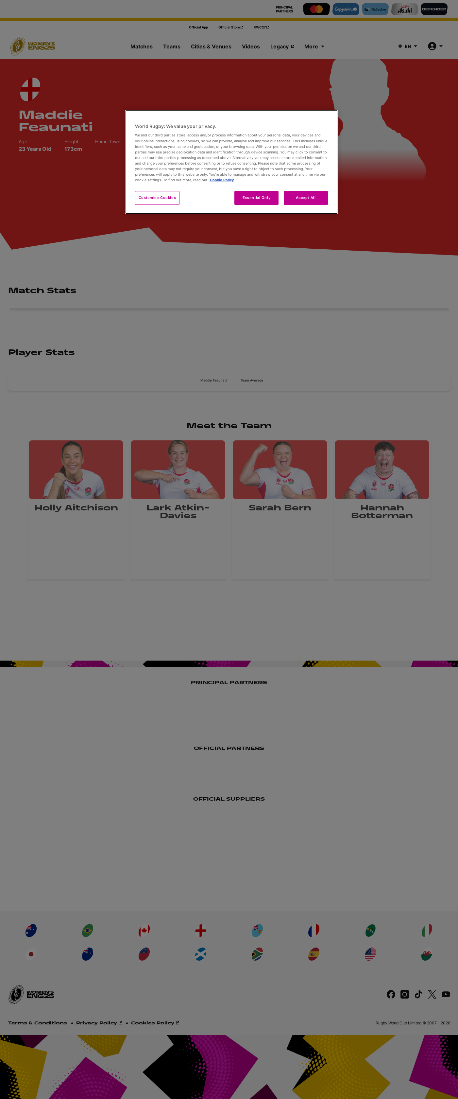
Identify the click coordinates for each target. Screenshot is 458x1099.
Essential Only (256, 197)
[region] (231, 162)
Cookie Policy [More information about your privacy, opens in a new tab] (222, 180)
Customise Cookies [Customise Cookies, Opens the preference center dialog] (157, 197)
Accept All (306, 197)
